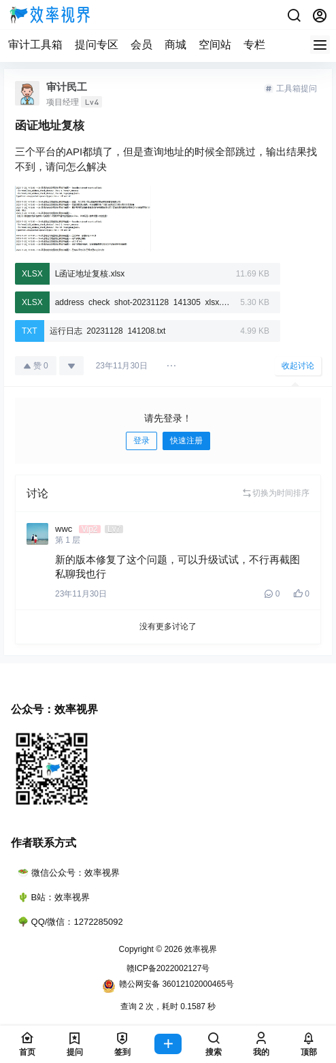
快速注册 (186, 440)
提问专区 (96, 44)
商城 (175, 44)
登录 (141, 440)
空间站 (215, 44)
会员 (141, 44)
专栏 (254, 44)
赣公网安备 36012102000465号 (168, 986)
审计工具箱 (35, 44)
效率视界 (199, 949)
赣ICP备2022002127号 (168, 968)
